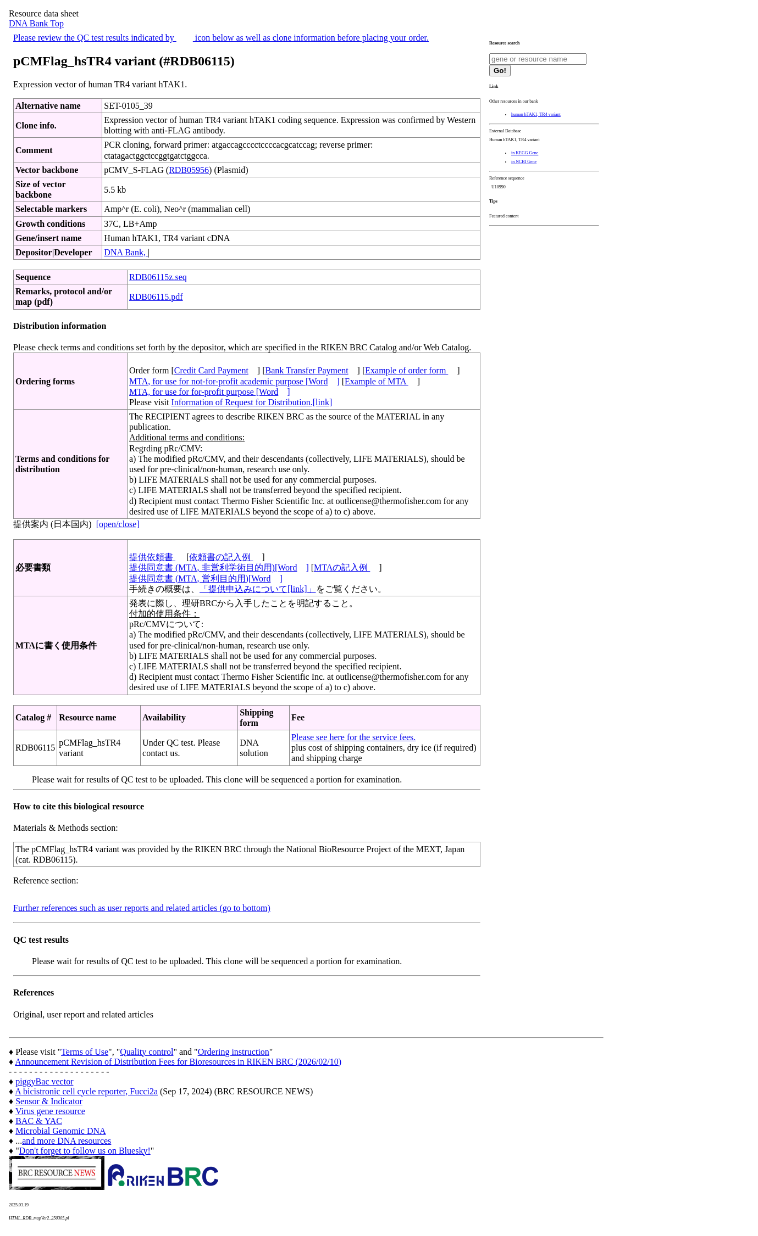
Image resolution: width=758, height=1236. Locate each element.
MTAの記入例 (342, 567)
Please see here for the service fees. (353, 737)
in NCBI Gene (523, 161)
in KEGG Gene (524, 152)
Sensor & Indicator (48, 1101)
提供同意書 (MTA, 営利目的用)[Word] (206, 578)
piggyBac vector (44, 1081)
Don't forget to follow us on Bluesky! (85, 1150)
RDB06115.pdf (156, 296)
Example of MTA (376, 381)
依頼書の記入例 (221, 557)
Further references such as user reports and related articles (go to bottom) (141, 908)
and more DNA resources (66, 1140)
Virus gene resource (50, 1111)
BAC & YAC (38, 1121)
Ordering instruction (233, 1051)
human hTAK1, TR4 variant (536, 114)
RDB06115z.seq (158, 277)
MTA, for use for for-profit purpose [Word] (209, 391)
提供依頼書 (152, 557)
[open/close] (118, 524)
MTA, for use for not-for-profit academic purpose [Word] (234, 381)
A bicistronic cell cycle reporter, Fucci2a (86, 1091)
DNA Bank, (126, 252)
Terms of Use (84, 1051)
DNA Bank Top (36, 23)
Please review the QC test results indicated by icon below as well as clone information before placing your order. (221, 37)
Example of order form (406, 370)
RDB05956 (189, 170)
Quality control (146, 1051)
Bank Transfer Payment (306, 370)
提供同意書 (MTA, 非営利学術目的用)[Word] (219, 567)
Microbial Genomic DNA (60, 1131)
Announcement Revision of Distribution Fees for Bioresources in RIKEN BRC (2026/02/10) (178, 1061)
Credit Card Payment (211, 370)
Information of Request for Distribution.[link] (251, 402)
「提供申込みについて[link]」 (258, 589)
